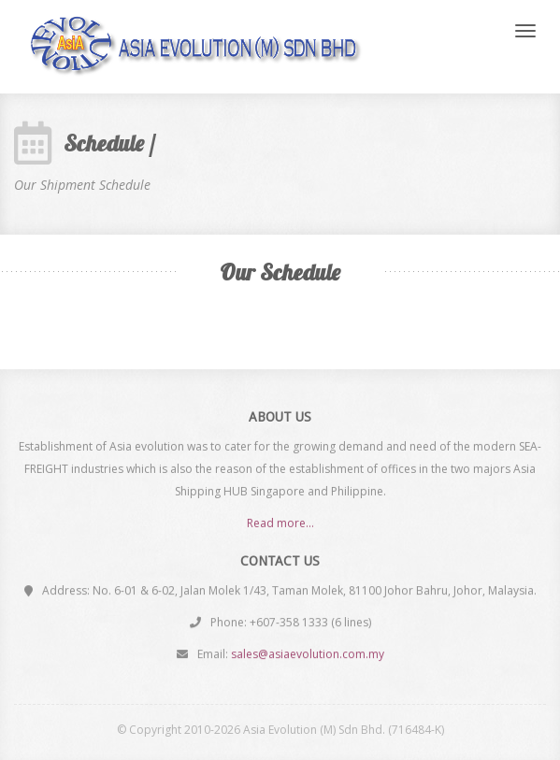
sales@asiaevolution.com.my (307, 654)
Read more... (280, 523)
